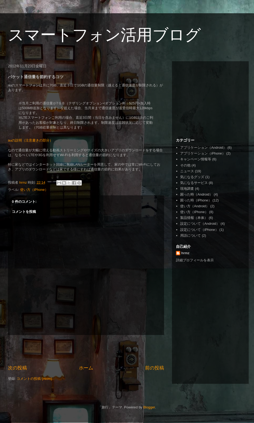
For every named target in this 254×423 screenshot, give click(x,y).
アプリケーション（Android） (203, 147)
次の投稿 (17, 368)
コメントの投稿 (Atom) (34, 379)
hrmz (185, 253)
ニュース (187, 171)
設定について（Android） (200, 224)
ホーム (86, 368)
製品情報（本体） (194, 218)
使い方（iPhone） (34, 190)
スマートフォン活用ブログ (104, 35)
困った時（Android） (196, 194)
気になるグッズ (192, 177)
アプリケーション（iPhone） (202, 153)
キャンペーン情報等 (195, 159)
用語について (190, 235)
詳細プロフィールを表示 (195, 260)
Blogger (149, 407)
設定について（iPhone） (199, 230)
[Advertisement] (86, 350)
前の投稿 (154, 368)
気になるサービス (194, 183)
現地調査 (187, 189)
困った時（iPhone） (195, 200)
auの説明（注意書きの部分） (30, 140)
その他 (185, 165)
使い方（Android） (194, 206)
